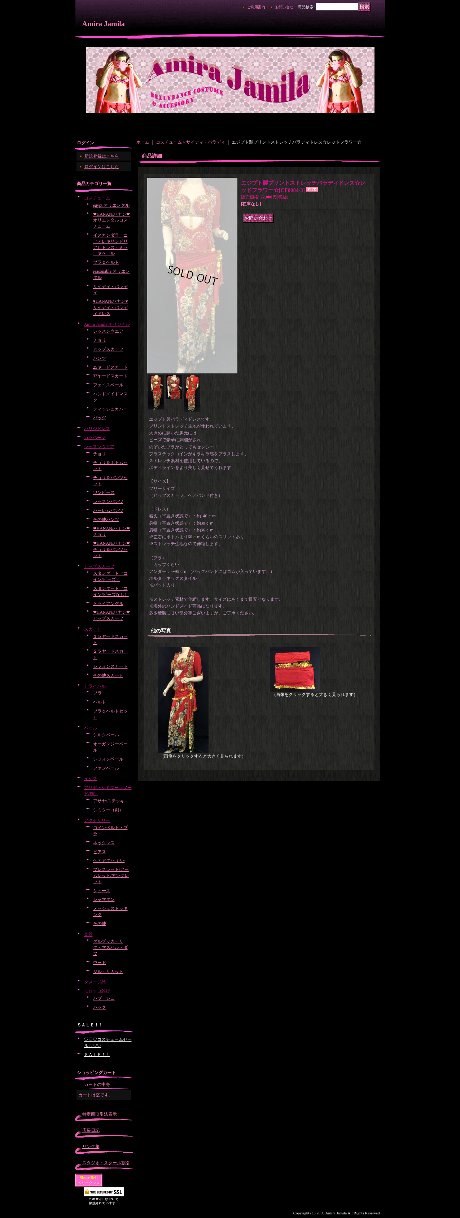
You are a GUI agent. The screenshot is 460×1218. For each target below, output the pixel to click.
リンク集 (91, 1146)
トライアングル (108, 603)
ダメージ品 (95, 982)
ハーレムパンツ (108, 510)
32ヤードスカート (110, 375)
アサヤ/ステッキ (108, 800)
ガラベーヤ (95, 437)
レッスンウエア (108, 331)
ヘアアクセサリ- (109, 860)
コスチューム (97, 198)
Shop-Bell (89, 1177)
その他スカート (108, 675)
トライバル (95, 686)
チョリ (99, 340)
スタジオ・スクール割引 (106, 1162)
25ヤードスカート (110, 367)
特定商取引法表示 (99, 1114)
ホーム (142, 142)
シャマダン (104, 899)
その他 (99, 923)
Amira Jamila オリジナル (107, 324)
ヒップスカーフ (108, 349)
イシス (90, 778)
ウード (99, 962)
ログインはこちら (101, 166)
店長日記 (91, 1130)
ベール (90, 728)
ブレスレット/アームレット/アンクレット (111, 875)
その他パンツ (106, 519)
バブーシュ (104, 998)
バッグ (99, 417)
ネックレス (104, 842)
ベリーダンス (89, 1183)
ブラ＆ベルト (106, 262)
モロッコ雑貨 (97, 991)
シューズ (101, 890)
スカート (92, 629)
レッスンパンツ (108, 501)
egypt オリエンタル (111, 205)
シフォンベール (108, 759)
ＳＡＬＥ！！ (97, 1054)
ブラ (97, 693)
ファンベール (106, 768)
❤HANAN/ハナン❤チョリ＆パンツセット (111, 549)
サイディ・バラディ (205, 142)
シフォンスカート (110, 666)
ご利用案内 (256, 7)
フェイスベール (108, 384)
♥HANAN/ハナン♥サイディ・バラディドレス (110, 307)
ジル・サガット (108, 971)
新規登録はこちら (101, 156)
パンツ (99, 358)
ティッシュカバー (110, 409)
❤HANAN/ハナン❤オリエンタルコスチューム (111, 220)
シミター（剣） (108, 809)
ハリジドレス (97, 428)
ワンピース (104, 492)
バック (99, 1007)
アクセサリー (97, 820)
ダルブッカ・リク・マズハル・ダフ (110, 947)
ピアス (99, 851)
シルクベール (106, 734)
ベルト (99, 702)
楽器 (88, 934)
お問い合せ (284, 7)
